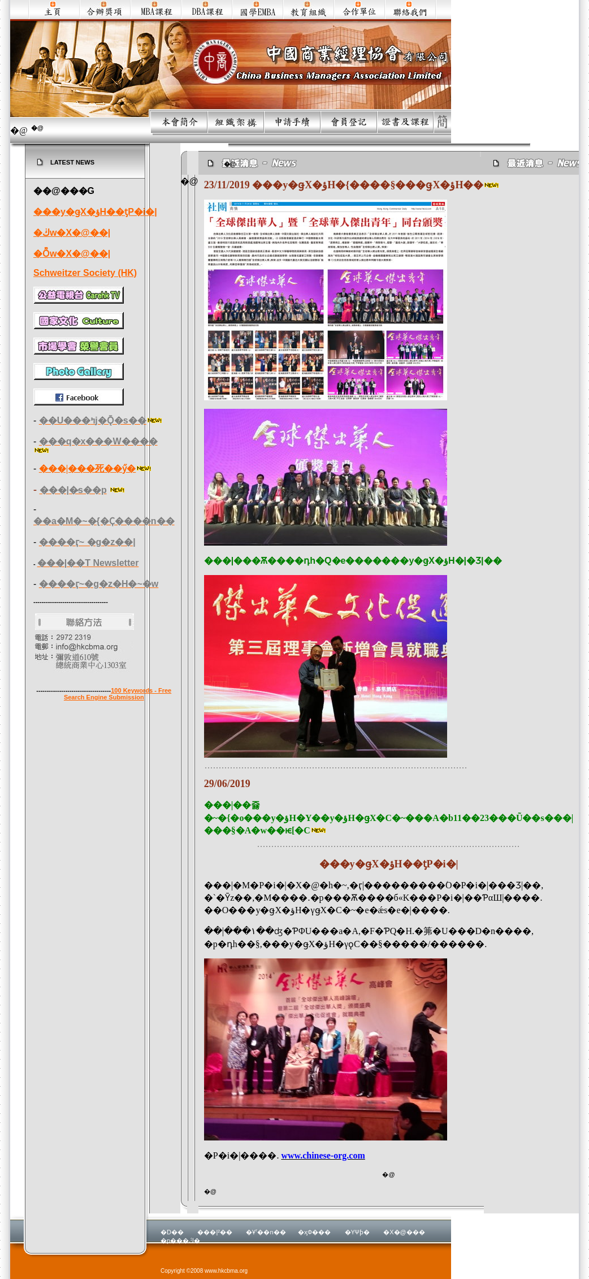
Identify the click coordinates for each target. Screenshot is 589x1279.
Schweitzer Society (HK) (85, 273)
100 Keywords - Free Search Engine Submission (117, 694)
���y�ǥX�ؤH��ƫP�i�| (95, 212)
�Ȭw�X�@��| (71, 253)
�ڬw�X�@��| (71, 232)
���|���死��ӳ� (87, 468)
